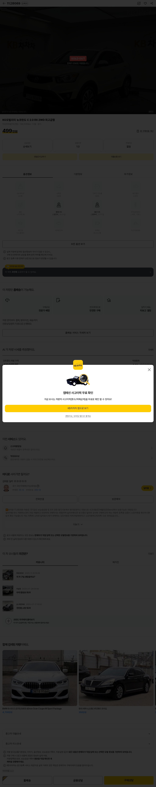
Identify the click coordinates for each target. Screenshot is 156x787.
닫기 (149, 370)
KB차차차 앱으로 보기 (78, 408)
